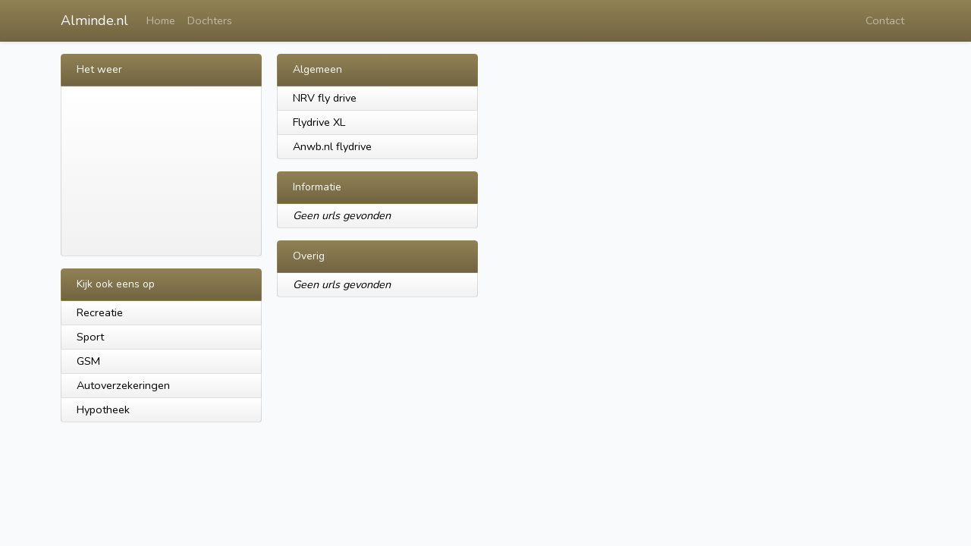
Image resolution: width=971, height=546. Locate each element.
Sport (90, 336)
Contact (885, 20)
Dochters (209, 20)
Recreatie (100, 312)
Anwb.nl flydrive (332, 146)
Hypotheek (103, 409)
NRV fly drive (325, 97)
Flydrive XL (319, 122)
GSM (88, 361)
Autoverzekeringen (123, 385)
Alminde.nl (94, 20)
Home (160, 20)
